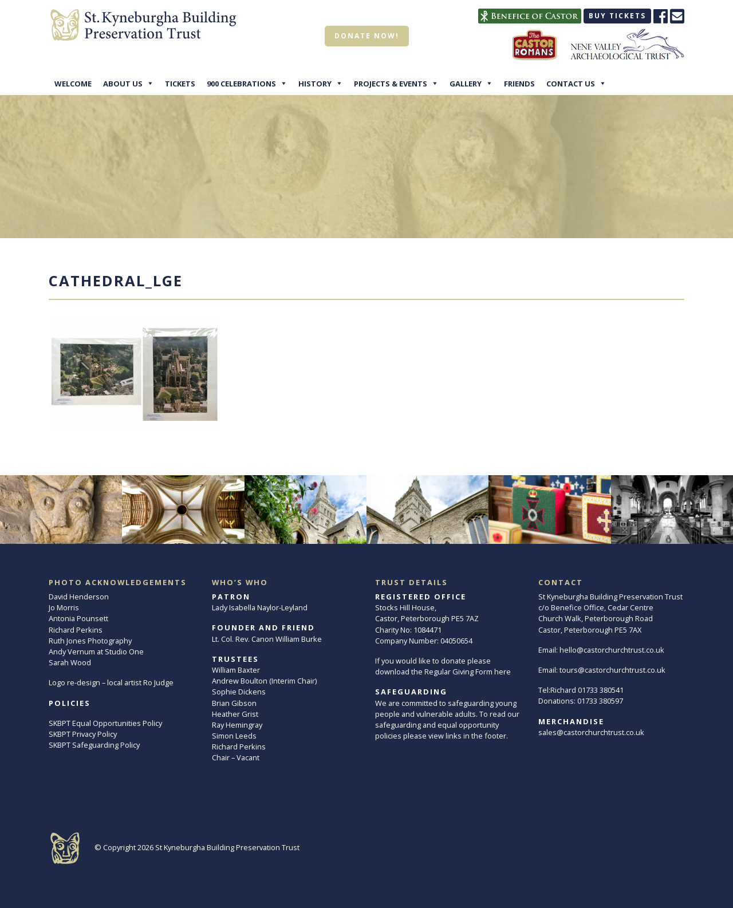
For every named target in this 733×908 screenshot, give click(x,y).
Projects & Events (390, 83)
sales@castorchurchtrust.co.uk (591, 732)
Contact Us (570, 83)
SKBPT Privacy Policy (83, 734)
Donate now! (366, 36)
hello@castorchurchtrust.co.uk (611, 650)
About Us (123, 83)
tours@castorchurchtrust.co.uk (612, 670)
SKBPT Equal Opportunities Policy (105, 723)
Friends (519, 83)
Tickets (180, 83)
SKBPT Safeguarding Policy (94, 745)
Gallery (466, 83)
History (315, 83)
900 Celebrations (241, 83)
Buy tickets (617, 16)
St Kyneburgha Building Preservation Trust (227, 847)
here (502, 671)
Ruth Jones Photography (90, 640)
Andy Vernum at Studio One (96, 651)
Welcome (73, 83)
